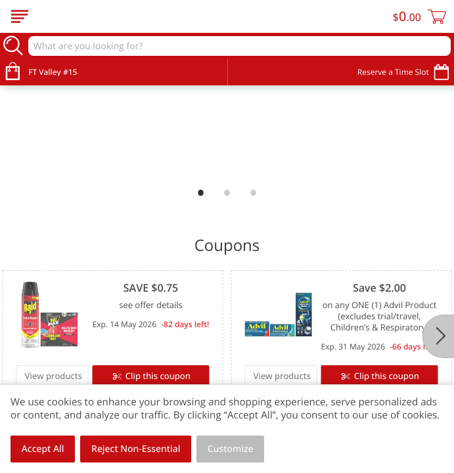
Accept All (43, 449)
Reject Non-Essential (135, 449)
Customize (231, 449)
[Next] (438, 336)
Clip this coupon (156, 376)
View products (54, 376)
